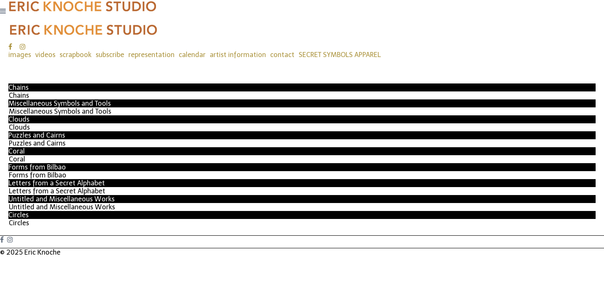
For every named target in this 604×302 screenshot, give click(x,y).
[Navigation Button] (3, 11)
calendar (192, 55)
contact (282, 55)
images (19, 55)
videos (45, 55)
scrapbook (75, 55)
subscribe (110, 55)
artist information (238, 55)
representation (151, 55)
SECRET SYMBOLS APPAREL (340, 55)
